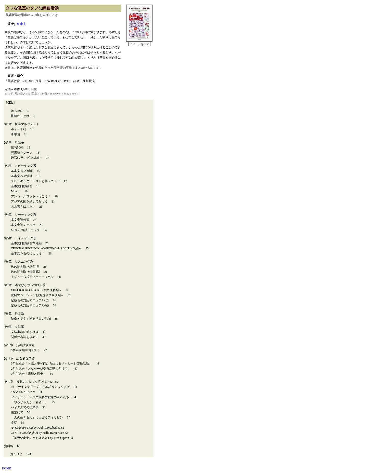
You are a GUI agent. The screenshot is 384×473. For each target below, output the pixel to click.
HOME (6, 468)
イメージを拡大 (139, 44)
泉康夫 (21, 24)
